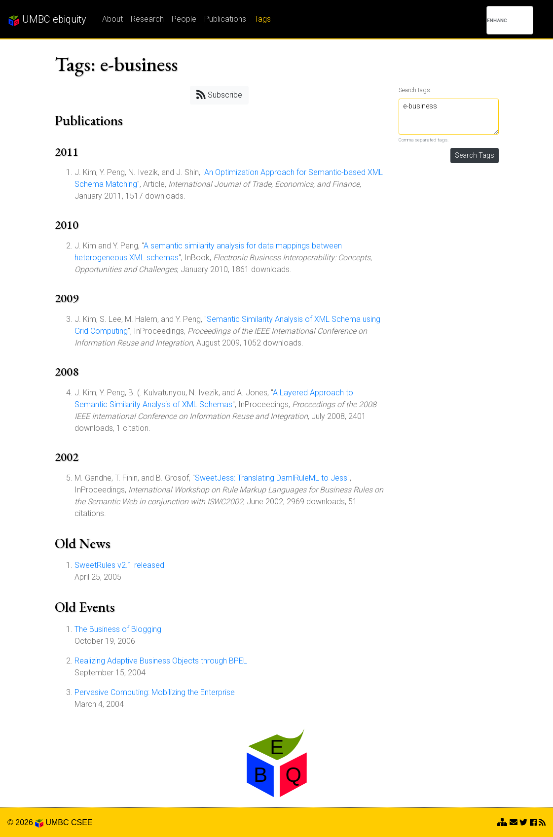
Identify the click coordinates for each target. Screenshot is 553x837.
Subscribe (219, 94)
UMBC (57, 822)
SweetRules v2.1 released (119, 565)
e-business (449, 117)
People (184, 19)
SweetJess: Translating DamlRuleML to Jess (271, 478)
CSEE (82, 822)
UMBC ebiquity (47, 19)
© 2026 (25, 822)
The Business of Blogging (117, 629)
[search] (497, 20)
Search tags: (415, 90)
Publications (225, 19)
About (112, 19)
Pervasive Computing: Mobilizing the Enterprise (154, 692)
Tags (262, 19)
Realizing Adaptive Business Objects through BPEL (160, 660)
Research (147, 19)
